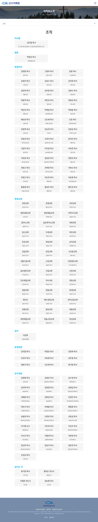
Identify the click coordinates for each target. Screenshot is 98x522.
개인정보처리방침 (40, 509)
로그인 (46, 517)
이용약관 (48, 509)
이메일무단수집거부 (57, 509)
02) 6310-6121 (58, 512)
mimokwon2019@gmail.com (83, 512)
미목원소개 (49, 14)
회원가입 (51, 517)
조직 (55, 14)
